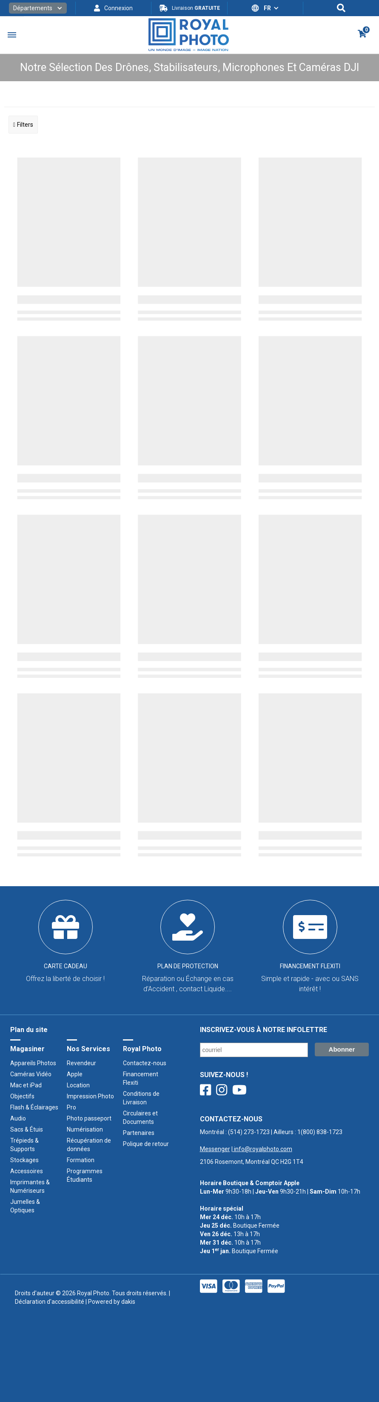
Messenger (215, 1149)
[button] (38, 8)
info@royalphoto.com (262, 1149)
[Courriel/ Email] (254, 1050)
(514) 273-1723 (249, 1132)
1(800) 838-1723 (319, 1132)
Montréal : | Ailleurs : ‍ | (271, 1140)
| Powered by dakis (109, 1301)
